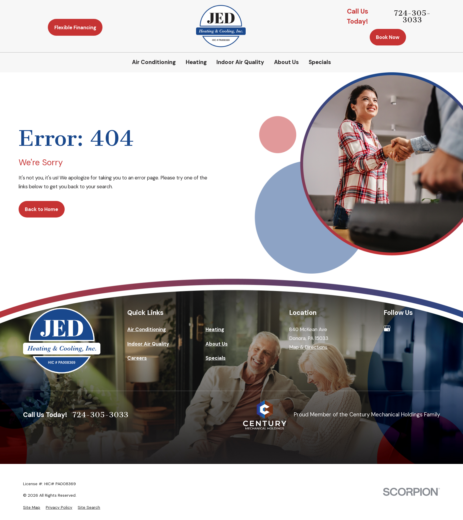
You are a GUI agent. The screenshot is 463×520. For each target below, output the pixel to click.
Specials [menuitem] (320, 62)
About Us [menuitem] (286, 62)
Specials (216, 358)
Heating (215, 329)
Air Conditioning (146, 329)
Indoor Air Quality (148, 344)
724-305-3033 (412, 16)
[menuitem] (31, 507)
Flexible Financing (75, 27)
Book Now (388, 37)
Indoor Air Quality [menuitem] (240, 62)
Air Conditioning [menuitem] (154, 62)
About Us (217, 344)
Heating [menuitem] (196, 62)
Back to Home (41, 209)
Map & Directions (308, 347)
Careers (137, 358)
